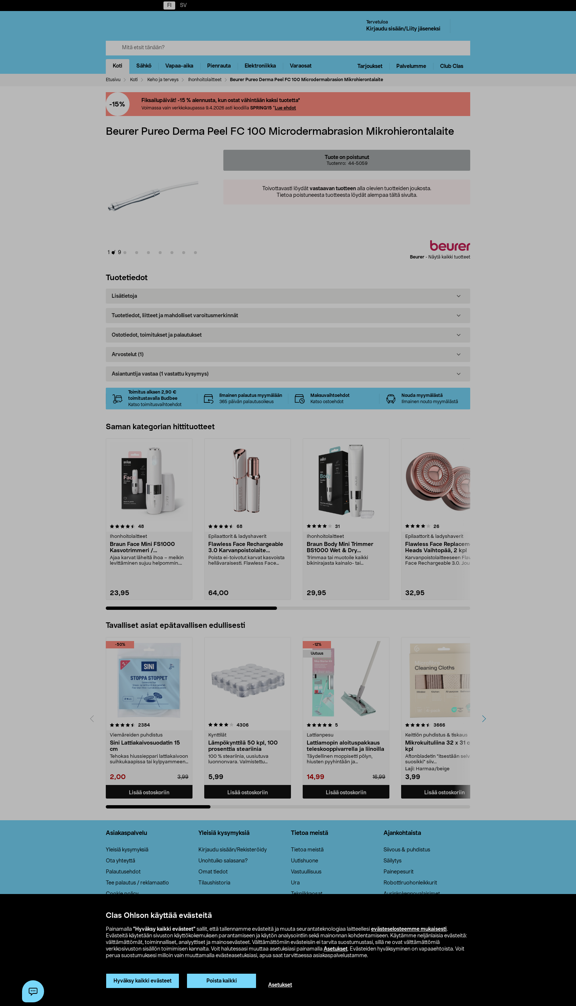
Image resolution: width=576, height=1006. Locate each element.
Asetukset (336, 949)
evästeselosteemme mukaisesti (409, 929)
